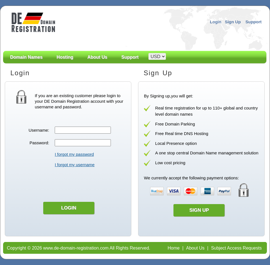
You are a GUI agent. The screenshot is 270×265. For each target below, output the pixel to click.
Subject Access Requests (236, 248)
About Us (97, 63)
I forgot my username (75, 164)
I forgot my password (74, 154)
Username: (39, 130)
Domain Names (26, 63)
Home (174, 248)
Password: (39, 142)
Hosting (65, 57)
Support (254, 21)
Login (215, 21)
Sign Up (233, 21)
